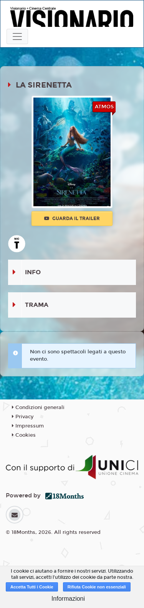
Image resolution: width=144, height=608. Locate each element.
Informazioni (68, 598)
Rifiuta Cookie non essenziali (97, 587)
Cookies (24, 435)
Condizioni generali (38, 407)
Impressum (28, 426)
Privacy (22, 417)
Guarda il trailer (72, 218)
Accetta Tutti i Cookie (31, 587)
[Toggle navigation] (17, 36)
